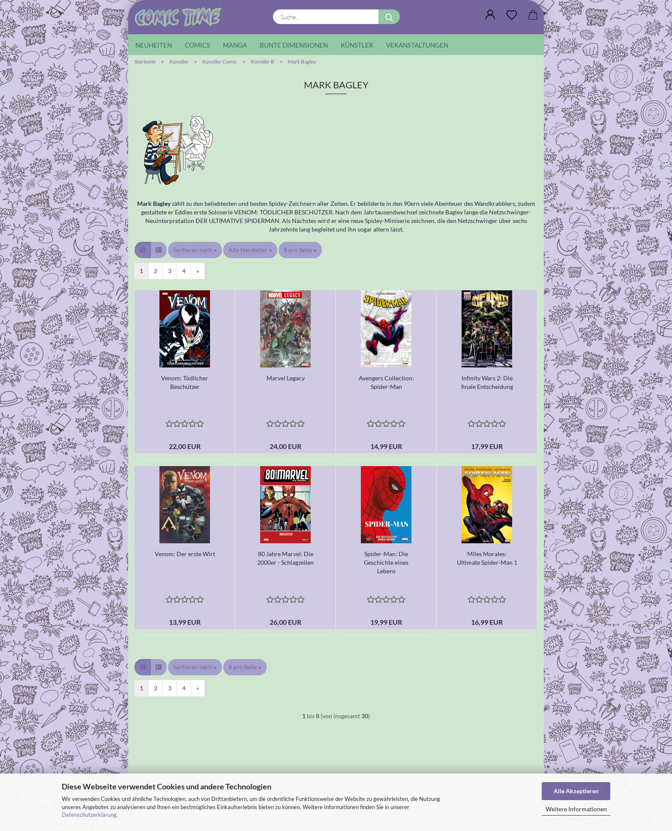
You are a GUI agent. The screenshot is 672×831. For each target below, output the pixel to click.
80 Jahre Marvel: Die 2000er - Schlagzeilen (285, 558)
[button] (490, 15)
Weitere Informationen (576, 809)
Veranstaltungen (417, 45)
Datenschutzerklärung (89, 814)
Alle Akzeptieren (576, 791)
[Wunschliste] (511, 15)
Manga (235, 45)
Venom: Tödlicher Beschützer (184, 382)
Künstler (357, 45)
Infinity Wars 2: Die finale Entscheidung (487, 382)
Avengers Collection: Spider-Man (386, 382)
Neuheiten (153, 45)
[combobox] (195, 250)
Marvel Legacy (286, 378)
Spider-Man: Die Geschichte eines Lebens (386, 562)
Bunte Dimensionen (294, 45)
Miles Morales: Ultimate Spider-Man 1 (487, 558)
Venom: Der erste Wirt (185, 553)
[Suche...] (389, 16)
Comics (197, 45)
